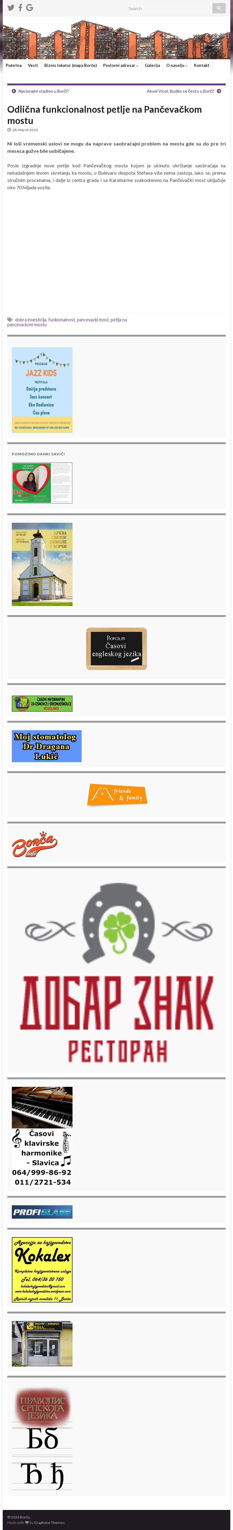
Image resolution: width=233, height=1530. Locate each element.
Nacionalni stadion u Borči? (44, 91)
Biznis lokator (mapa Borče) (70, 65)
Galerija (152, 65)
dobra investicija (30, 319)
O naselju (176, 65)
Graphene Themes (49, 1522)
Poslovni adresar (120, 65)
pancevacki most (93, 319)
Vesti (33, 65)
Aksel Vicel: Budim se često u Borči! (180, 91)
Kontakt (201, 65)
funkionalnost (61, 319)
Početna (14, 65)
